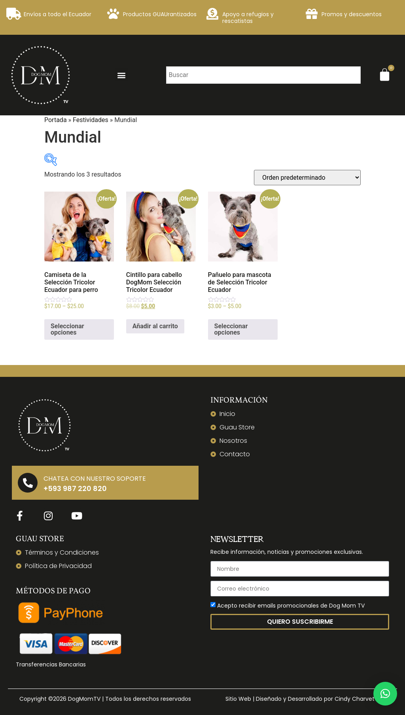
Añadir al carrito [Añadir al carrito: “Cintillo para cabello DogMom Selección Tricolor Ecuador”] (155, 326)
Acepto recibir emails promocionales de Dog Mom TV (291, 606)
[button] (121, 74)
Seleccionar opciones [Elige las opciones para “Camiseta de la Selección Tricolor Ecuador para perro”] (67, 329)
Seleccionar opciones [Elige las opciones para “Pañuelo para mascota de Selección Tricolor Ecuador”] (231, 329)
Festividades (90, 120)
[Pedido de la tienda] (307, 177)
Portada (55, 120)
